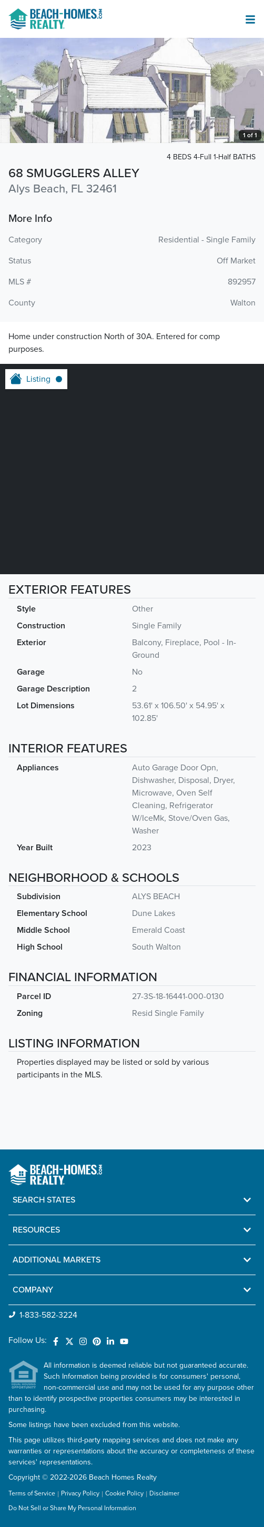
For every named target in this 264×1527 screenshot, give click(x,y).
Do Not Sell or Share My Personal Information (72, 1508)
